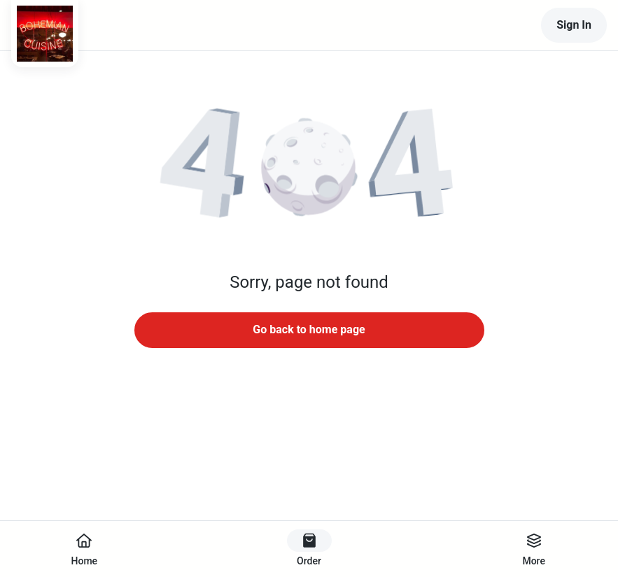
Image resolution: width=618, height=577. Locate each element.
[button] (309, 168)
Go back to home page (309, 329)
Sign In (573, 25)
